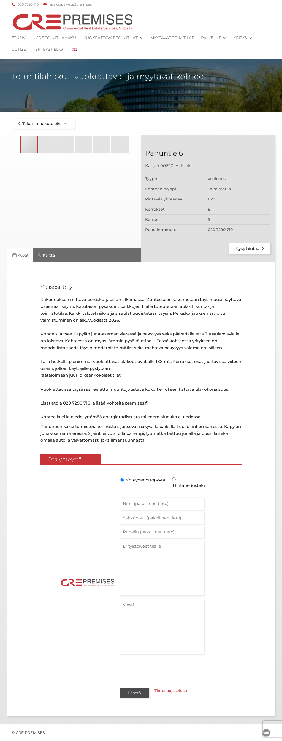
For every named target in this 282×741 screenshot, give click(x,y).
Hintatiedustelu (188, 485)
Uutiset (20, 49)
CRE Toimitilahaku (56, 38)
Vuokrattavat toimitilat (110, 38)
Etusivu (20, 38)
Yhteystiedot (50, 49)
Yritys (240, 38)
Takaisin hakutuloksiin (41, 123)
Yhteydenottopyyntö (146, 479)
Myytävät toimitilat (172, 38)
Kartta (46, 255)
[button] (47, 144)
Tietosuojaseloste (168, 692)
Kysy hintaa (250, 248)
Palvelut (211, 38)
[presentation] (162, 670)
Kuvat (20, 255)
